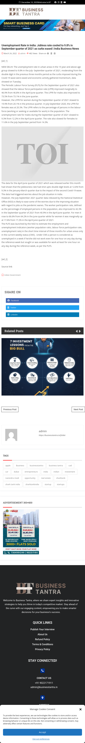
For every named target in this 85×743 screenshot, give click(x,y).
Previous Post (9, 409)
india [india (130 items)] (45, 471)
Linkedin (12, 314)
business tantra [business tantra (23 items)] (56, 465)
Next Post (78, 409)
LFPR (51, 92)
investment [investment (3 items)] (70, 471)
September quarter (43, 70)
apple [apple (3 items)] (7, 465)
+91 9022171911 (44, 682)
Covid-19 (5, 77)
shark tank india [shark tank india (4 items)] (12, 484)
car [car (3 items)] (6, 471)
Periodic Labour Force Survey (20, 85)
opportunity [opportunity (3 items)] (30, 478)
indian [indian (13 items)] (56, 471)
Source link (6, 266)
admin (23, 53)
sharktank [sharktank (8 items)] (60, 478)
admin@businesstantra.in (44, 687)
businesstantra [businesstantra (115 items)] (36, 465)
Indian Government (12, 275)
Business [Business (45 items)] (20, 465)
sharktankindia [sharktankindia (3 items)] (32, 484)
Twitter (11, 307)
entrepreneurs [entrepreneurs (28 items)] (31, 471)
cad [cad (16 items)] (70, 465)
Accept (42, 732)
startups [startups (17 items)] (60, 484)
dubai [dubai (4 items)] (16, 471)
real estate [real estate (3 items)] (46, 478)
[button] (80, 709)
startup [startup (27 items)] (48, 484)
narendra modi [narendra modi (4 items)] (12, 478)
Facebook (13, 300)
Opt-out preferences (41, 739)
